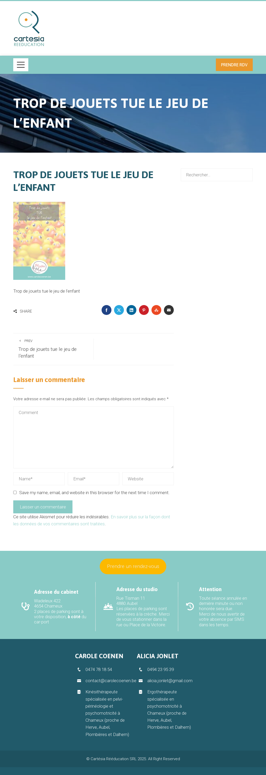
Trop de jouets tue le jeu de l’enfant (53, 349)
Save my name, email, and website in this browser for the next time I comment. (94, 492)
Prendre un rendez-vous (133, 566)
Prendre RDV (234, 64)
